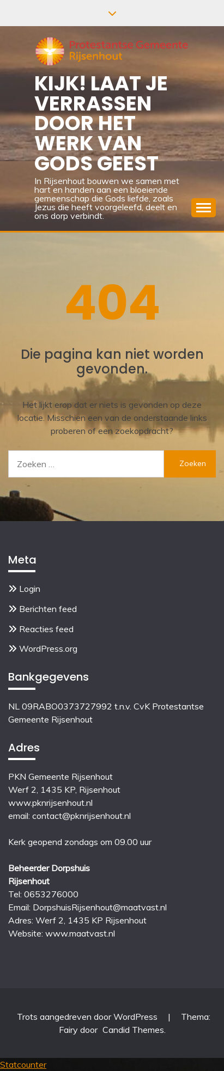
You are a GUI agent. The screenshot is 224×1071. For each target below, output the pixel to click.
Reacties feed (46, 628)
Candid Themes (133, 1029)
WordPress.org (48, 648)
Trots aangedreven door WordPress (88, 1016)
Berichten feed (48, 608)
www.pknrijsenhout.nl (50, 802)
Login (29, 588)
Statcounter (23, 1064)
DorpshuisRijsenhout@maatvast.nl (100, 907)
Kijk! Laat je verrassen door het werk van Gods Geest (101, 123)
